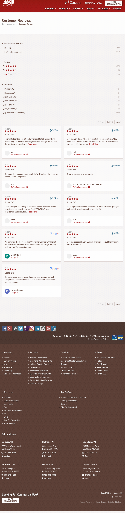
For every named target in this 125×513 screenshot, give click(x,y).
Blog (5, 410)
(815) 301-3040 (93, 4)
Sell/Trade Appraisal (12, 376)
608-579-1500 (10, 478)
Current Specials (10, 363)
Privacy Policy (9, 426)
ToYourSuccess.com (19, 157)
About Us (7, 400)
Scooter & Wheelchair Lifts (41, 363)
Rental (90, 9)
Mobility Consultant (69, 403)
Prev (101, 124)
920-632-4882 (50, 478)
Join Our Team (67, 394)
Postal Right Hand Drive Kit (41, 383)
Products (64, 9)
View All (7, 360)
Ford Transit (102, 367)
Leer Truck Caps (36, 386)
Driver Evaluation (68, 370)
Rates (99, 363)
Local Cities (106, 496)
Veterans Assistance (69, 376)
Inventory (50, 9)
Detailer (64, 406)
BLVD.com (119, 504)
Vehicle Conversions (38, 360)
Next (119, 124)
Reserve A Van (103, 370)
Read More (32, 146)
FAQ (5, 416)
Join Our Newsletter (12, 422)
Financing (8, 373)
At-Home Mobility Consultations (74, 363)
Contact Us (118, 496)
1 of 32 (110, 124)
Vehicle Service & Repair (71, 360)
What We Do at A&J (69, 410)
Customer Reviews (11, 403)
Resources (103, 9)
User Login (117, 499)
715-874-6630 (91, 455)
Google (14, 260)
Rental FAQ (101, 376)
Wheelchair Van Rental (106, 360)
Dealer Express (101, 504)
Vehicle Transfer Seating (40, 367)
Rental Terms (102, 373)
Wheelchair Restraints (39, 373)
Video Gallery (9, 406)
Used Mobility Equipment (40, 380)
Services (78, 9)
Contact (117, 9)
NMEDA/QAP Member (13, 413)
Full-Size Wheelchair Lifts (40, 376)
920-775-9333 (10, 455)
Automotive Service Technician (73, 400)
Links (6, 419)
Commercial (114, 4)
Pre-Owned (8, 370)
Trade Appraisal (67, 373)
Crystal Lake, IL (75, 3)
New (5, 367)
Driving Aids (35, 370)
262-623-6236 (50, 455)
